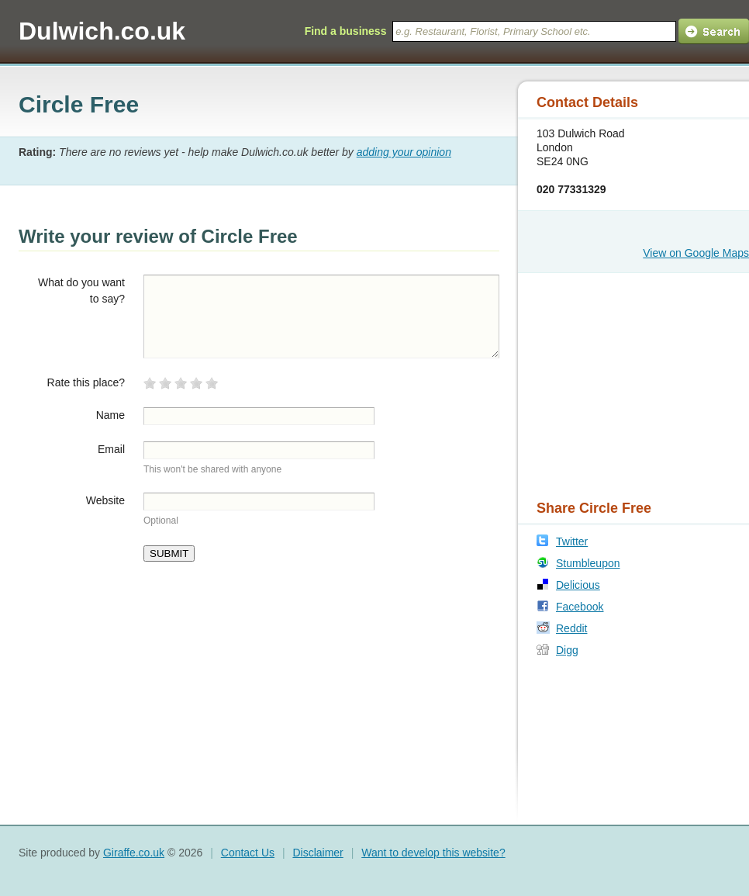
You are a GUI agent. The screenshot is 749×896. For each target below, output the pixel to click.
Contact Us (247, 852)
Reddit (571, 628)
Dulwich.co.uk (102, 31)
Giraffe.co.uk (133, 852)
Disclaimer (317, 852)
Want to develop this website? (433, 852)
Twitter (572, 541)
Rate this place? (86, 382)
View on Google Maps (696, 253)
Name (110, 415)
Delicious (578, 585)
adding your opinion (404, 152)
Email (111, 449)
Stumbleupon (588, 563)
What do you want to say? (81, 290)
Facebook (579, 606)
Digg (567, 650)
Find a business (346, 31)
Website (105, 500)
